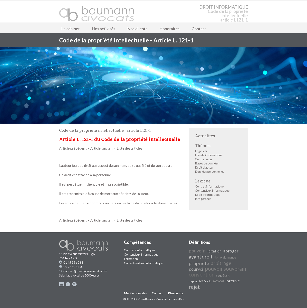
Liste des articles (129, 148)
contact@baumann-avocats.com (85, 271)
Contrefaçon (203, 159)
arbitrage (221, 263)
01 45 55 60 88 (73, 262)
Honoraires (169, 28)
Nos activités (103, 28)
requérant (222, 275)
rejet (194, 287)
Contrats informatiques (139, 250)
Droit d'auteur (204, 167)
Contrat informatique (209, 186)
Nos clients (137, 28)
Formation (131, 258)
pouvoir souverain (225, 269)
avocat (219, 280)
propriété (199, 263)
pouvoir (197, 250)
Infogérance (203, 198)
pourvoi (196, 269)
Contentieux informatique (212, 190)
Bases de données (207, 163)
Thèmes (202, 145)
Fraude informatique (208, 155)
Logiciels (201, 151)
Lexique (202, 180)
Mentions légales (135, 293)
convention (202, 274)
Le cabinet (70, 28)
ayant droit (201, 257)
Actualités (205, 135)
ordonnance (228, 257)
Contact (199, 28)
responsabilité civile (200, 281)
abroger (230, 250)
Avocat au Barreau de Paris (170, 298)
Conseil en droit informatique (143, 263)
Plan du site (175, 293)
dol (216, 257)
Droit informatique (207, 194)
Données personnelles (209, 171)
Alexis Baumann (146, 298)
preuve (233, 280)
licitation (214, 251)
